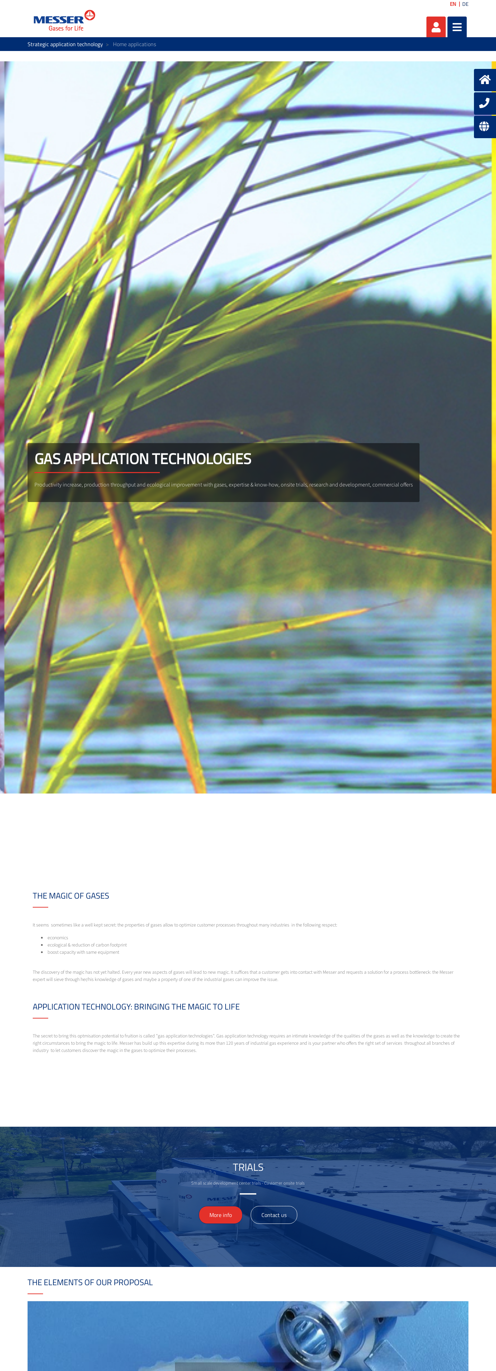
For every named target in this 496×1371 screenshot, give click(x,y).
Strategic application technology (65, 44)
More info (220, 1215)
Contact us (274, 1215)
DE (465, 4)
